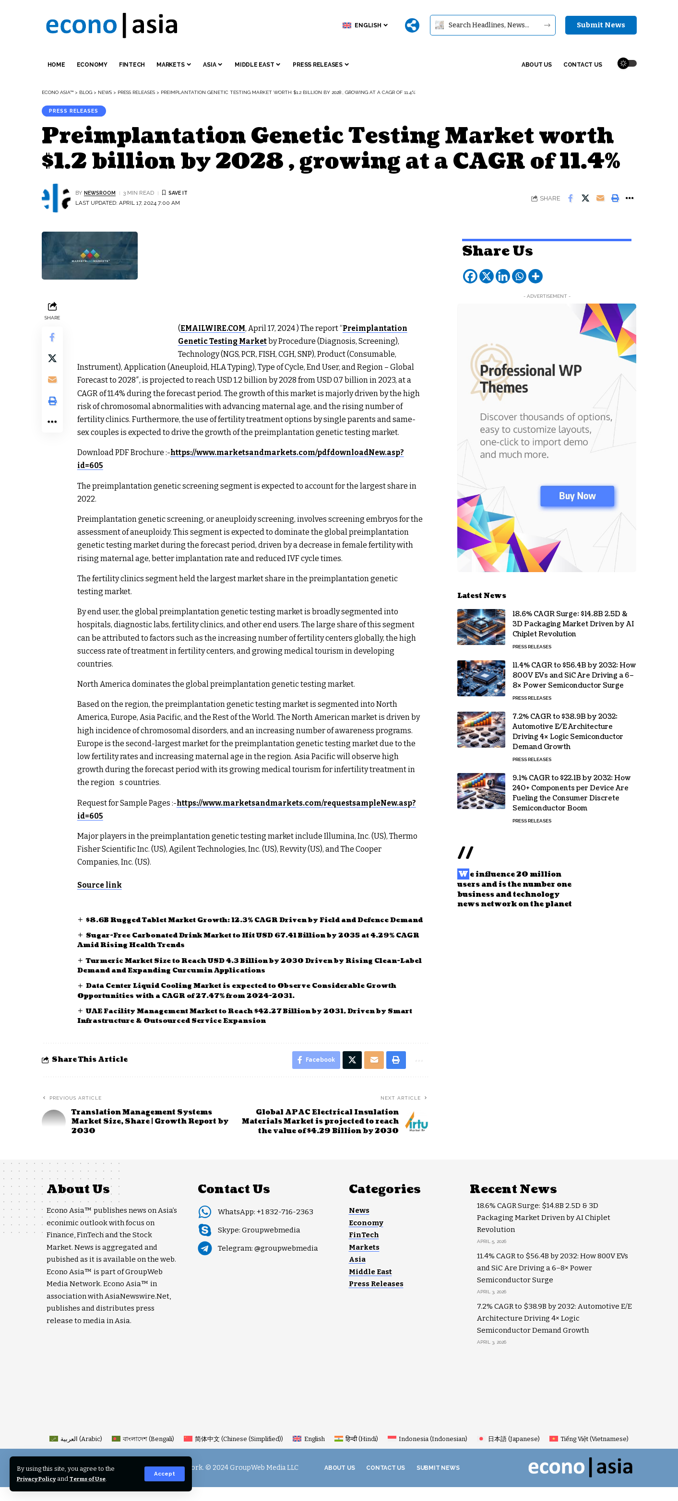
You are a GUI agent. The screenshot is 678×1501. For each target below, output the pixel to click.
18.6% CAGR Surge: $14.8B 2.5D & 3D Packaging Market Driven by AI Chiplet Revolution (573, 619)
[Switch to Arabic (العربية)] (76, 1453)
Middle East (370, 1285)
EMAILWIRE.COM (216, 330)
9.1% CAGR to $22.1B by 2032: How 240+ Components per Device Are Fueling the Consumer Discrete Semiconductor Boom (571, 788)
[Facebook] (470, 271)
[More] (412, 25)
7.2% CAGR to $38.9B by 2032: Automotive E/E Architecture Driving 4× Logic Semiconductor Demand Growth (567, 727)
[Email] (600, 200)
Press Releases (78, 111)
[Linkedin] (503, 271)
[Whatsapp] (519, 271)
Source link (102, 886)
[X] (486, 271)
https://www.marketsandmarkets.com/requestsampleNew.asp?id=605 (217, 818)
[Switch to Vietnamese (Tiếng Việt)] (589, 1453)
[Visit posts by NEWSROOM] (56, 200)
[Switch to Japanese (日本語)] (508, 1453)
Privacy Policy (39, 1478)
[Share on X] (585, 200)
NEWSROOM (101, 195)
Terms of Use (96, 1478)
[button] (164, 1473)
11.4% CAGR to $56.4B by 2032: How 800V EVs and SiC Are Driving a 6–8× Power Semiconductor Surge (574, 670)
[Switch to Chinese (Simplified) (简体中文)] (233, 1453)
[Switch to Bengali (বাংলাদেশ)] (143, 1453)
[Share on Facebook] (570, 200)
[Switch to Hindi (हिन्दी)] (356, 1453)
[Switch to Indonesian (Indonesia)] (427, 1453)
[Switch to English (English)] (308, 1453)
